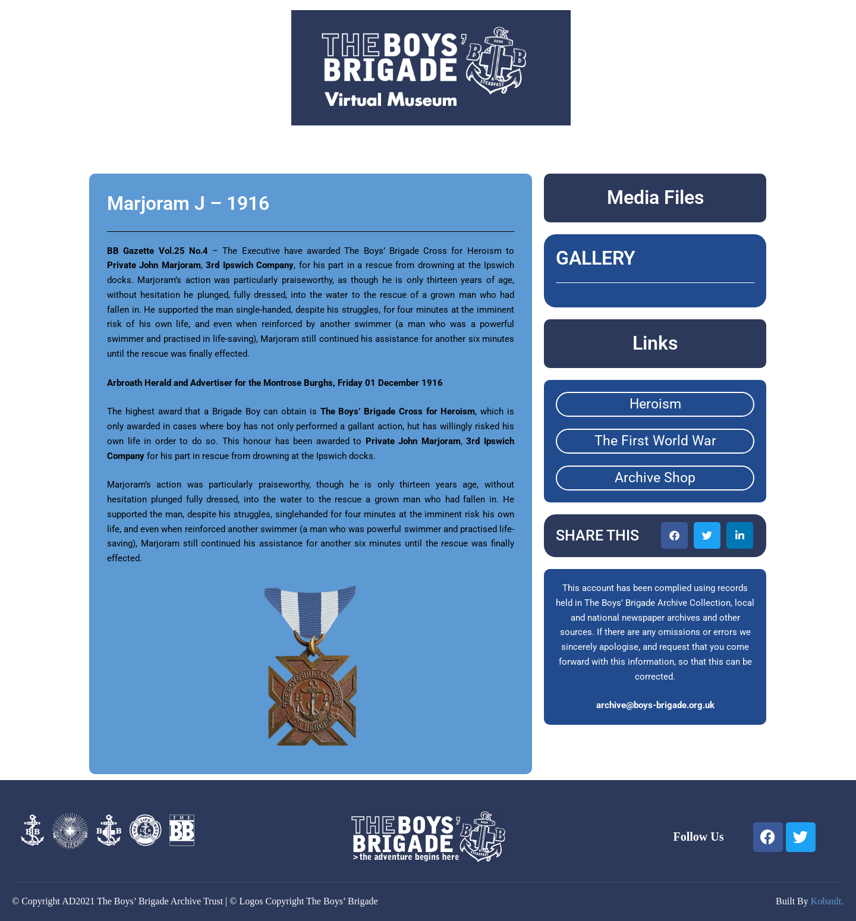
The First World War (655, 441)
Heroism (655, 404)
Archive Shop (655, 478)
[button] (674, 535)
